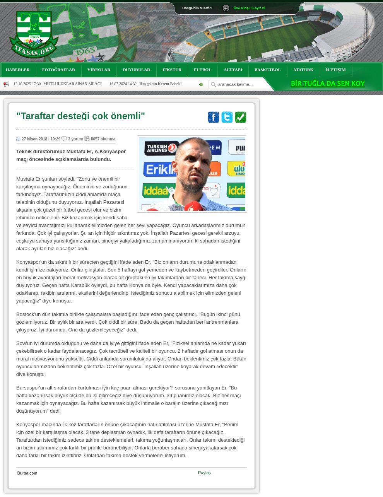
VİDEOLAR (98, 69)
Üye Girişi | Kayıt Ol (249, 8)
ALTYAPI (233, 69)
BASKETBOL (268, 69)
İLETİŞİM (335, 69)
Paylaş (204, 472)
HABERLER (18, 69)
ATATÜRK (303, 69)
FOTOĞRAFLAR (58, 69)
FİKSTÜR (171, 69)
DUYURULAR (136, 69)
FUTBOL (202, 69)
